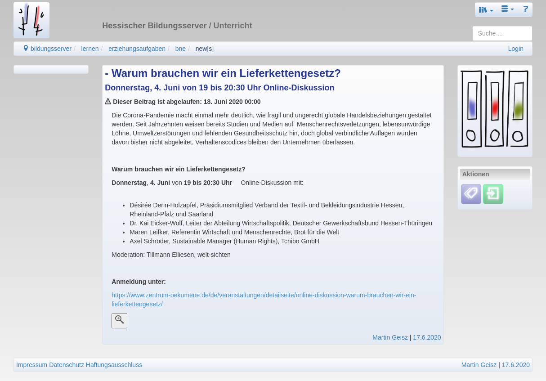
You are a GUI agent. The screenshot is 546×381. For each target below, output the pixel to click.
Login (516, 48)
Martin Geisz (390, 337)
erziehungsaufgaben (137, 48)
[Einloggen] (493, 193)
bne (180, 48)
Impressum (31, 364)
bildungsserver (47, 48)
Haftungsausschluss (114, 364)
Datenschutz (66, 364)
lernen (90, 48)
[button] (486, 10)
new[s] (205, 48)
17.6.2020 (427, 337)
